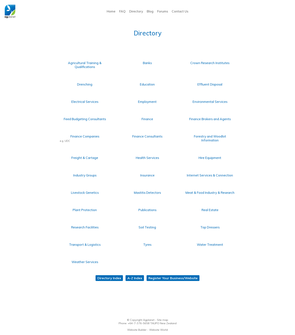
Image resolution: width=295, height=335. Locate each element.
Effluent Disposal (209, 84)
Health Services (147, 158)
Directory (136, 11)
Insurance (147, 175)
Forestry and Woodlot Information (210, 138)
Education (147, 84)
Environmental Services (210, 102)
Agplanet (148, 320)
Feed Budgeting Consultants (85, 119)
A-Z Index (134, 278)
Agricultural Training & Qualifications (84, 65)
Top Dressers (210, 227)
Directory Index (109, 278)
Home (111, 11)
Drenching (84, 84)
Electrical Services (84, 102)
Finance (147, 119)
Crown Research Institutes (209, 63)
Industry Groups (84, 175)
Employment (147, 102)
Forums (162, 11)
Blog (150, 11)
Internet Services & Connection (210, 175)
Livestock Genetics (85, 193)
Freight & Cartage (84, 158)
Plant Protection (85, 210)
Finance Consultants (147, 136)
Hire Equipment (210, 158)
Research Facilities (85, 227)
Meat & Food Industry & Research (209, 193)
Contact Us (180, 11)
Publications (147, 210)
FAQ (122, 11)
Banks (147, 63)
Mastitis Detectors (147, 193)
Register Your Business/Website (173, 278)
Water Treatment (210, 244)
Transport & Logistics (85, 244)
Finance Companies (84, 136)
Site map (162, 320)
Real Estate (210, 210)
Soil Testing (147, 227)
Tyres (147, 244)
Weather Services (85, 262)
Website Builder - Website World (147, 329)
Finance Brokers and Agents (210, 119)
